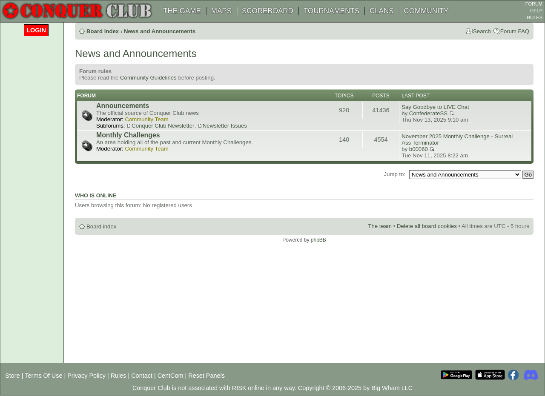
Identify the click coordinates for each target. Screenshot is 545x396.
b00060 (418, 149)
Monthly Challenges (128, 135)
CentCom (171, 375)
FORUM (533, 3)
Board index (102, 31)
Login (36, 30)
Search (482, 31)
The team (380, 226)
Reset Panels (206, 375)
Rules (118, 375)
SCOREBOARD (267, 11)
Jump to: (394, 174)
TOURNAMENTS (331, 11)
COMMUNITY (426, 11)
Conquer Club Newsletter (163, 126)
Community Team (146, 119)
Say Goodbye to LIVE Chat (435, 107)
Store (12, 375)
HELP (536, 10)
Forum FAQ (514, 31)
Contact (141, 375)
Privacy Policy (86, 375)
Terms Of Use (43, 375)
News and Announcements (159, 31)
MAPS (221, 11)
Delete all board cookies (427, 226)
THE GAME (182, 11)
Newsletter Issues (225, 126)
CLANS (382, 11)
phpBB (318, 240)
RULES (534, 17)
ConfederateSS (428, 113)
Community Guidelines (148, 77)
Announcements (122, 105)
